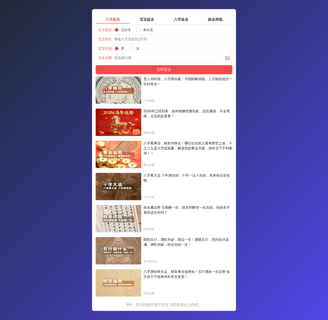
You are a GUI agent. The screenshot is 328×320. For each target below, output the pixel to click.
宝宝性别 (105, 48)
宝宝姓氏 (105, 39)
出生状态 (105, 30)
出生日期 (105, 58)
